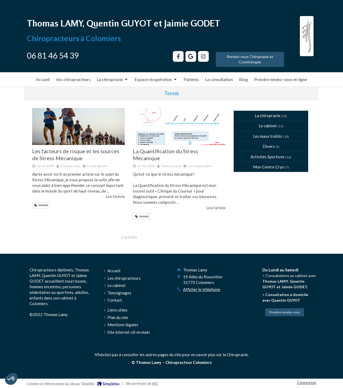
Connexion (306, 382)
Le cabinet (268, 125)
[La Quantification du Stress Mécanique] (179, 126)
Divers (269, 146)
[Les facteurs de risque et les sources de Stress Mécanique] (78, 126)
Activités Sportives (268, 156)
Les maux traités (267, 136)
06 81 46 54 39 (53, 55)
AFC (155, 383)
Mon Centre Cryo (268, 166)
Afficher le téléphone (201, 289)
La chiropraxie (267, 115)
